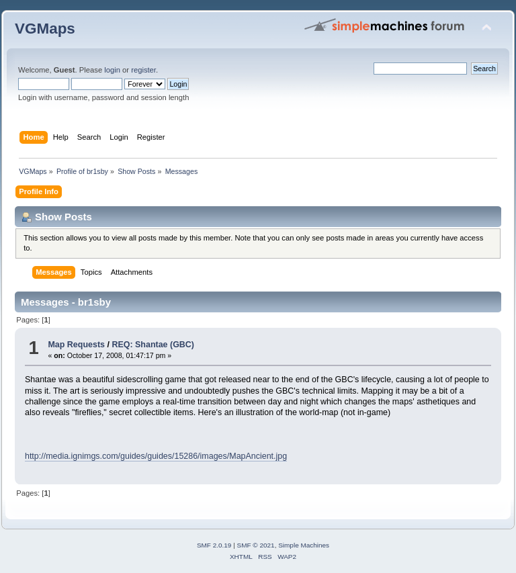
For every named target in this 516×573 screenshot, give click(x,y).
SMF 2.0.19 (214, 545)
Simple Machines (303, 545)
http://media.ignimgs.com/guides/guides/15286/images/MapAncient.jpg (156, 456)
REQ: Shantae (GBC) (153, 344)
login (112, 70)
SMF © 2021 (256, 545)
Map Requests (76, 344)
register (143, 70)
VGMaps (45, 28)
